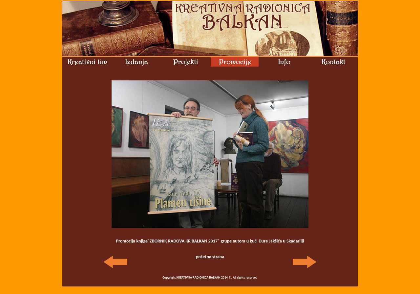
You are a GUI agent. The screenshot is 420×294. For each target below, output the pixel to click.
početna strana (210, 257)
